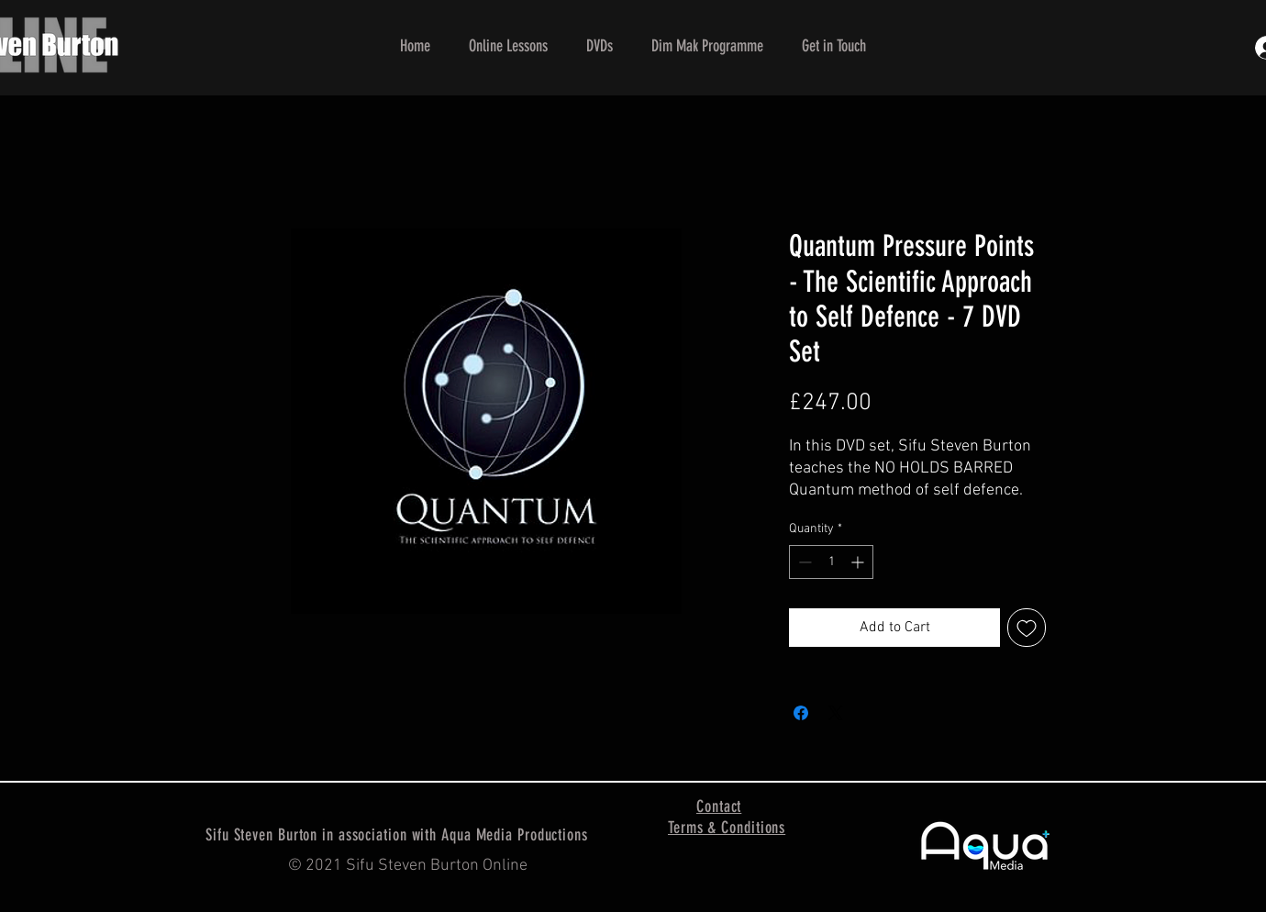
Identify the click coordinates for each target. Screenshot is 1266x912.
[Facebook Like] (731, 866)
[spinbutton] (831, 562)
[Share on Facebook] (801, 713)
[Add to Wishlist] (1026, 627)
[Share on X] (836, 713)
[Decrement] (803, 562)
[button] (508, 46)
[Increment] (859, 562)
